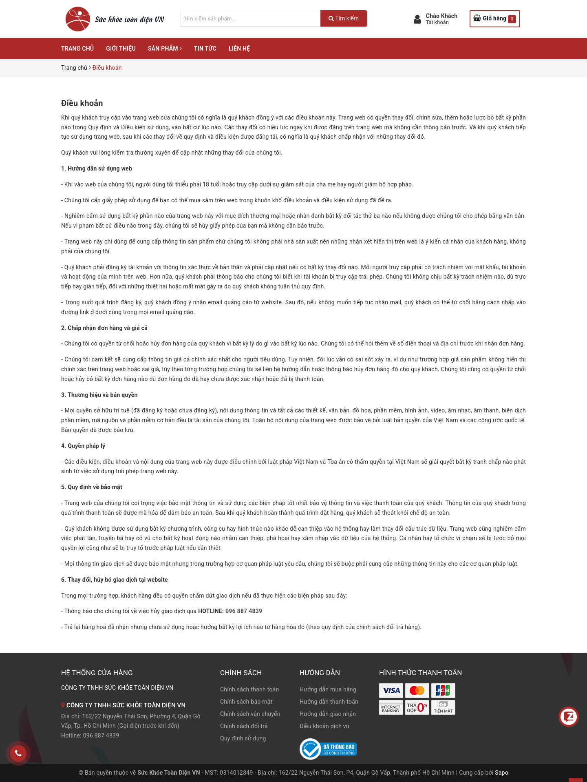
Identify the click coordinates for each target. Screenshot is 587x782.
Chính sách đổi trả (244, 726)
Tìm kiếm (344, 18)
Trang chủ (77, 48)
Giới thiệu (121, 48)
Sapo (501, 772)
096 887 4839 (243, 611)
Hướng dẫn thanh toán (329, 701)
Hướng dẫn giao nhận (328, 714)
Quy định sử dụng (243, 738)
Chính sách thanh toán (249, 689)
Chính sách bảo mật (246, 701)
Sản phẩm (165, 48)
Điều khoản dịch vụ (324, 726)
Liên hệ (239, 48)
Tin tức (205, 48)
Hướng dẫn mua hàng (328, 689)
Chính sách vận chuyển (250, 714)
